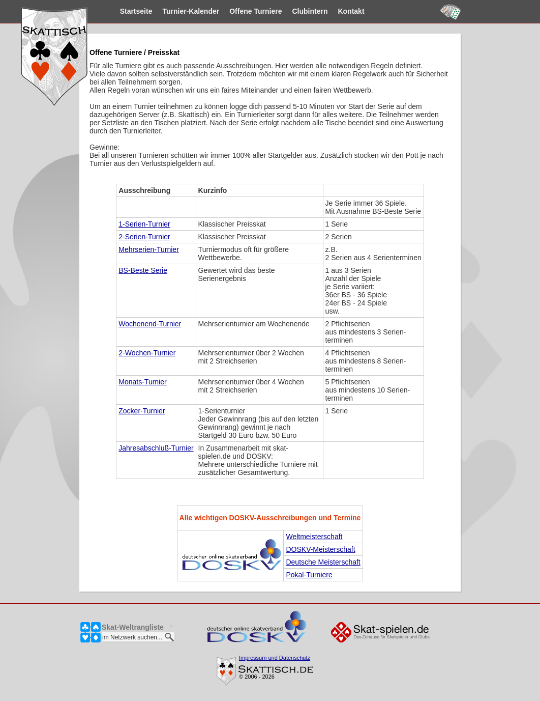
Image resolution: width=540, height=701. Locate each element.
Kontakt (341, 11)
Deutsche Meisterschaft (323, 562)
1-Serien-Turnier (144, 224)
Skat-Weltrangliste (133, 627)
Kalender (181, 11)
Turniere (245, 11)
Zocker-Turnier (141, 411)
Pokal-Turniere (309, 575)
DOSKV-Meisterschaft (320, 549)
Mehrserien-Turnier (148, 249)
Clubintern (300, 11)
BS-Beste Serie (142, 270)
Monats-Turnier (142, 382)
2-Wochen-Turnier (146, 353)
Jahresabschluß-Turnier (155, 448)
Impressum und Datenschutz (274, 658)
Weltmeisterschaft (314, 536)
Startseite (126, 11)
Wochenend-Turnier (149, 324)
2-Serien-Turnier (144, 237)
